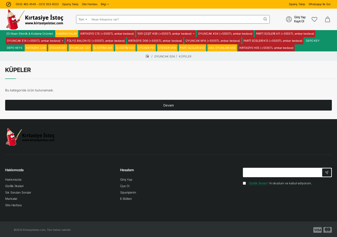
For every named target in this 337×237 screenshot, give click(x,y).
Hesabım (127, 170)
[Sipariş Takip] (70, 4)
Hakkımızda (14, 170)
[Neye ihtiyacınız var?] (265, 19)
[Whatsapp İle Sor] (320, 4)
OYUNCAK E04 (164, 56)
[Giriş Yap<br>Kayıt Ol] (296, 19)
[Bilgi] (105, 4)
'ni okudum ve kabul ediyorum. (277, 183)
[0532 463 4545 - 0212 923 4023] (37, 4)
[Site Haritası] (89, 4)
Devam (168, 105)
